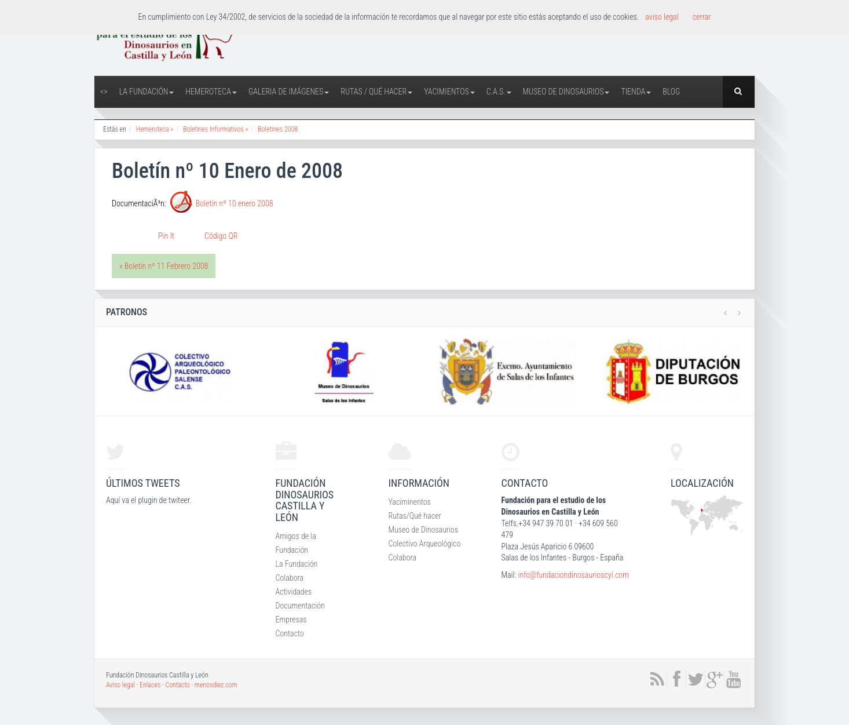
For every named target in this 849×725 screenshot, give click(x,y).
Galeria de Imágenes (288, 91)
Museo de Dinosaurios (566, 91)
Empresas (291, 619)
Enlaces (150, 685)
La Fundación (146, 91)
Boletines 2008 (278, 129)
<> (104, 91)
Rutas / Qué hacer (376, 91)
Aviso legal (120, 685)
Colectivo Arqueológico (425, 543)
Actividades (294, 591)
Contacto (290, 633)
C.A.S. (498, 91)
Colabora (290, 577)
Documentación (300, 605)
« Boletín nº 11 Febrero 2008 (163, 266)
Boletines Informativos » (215, 129)
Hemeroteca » (155, 129)
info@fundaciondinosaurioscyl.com (573, 575)
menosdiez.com (216, 685)
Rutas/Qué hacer (415, 515)
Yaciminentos (410, 502)
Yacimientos (449, 91)
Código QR (220, 236)
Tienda (636, 91)
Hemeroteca (211, 91)
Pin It (166, 236)
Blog (671, 91)
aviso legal (661, 16)
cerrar (702, 16)
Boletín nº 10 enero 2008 (234, 203)
